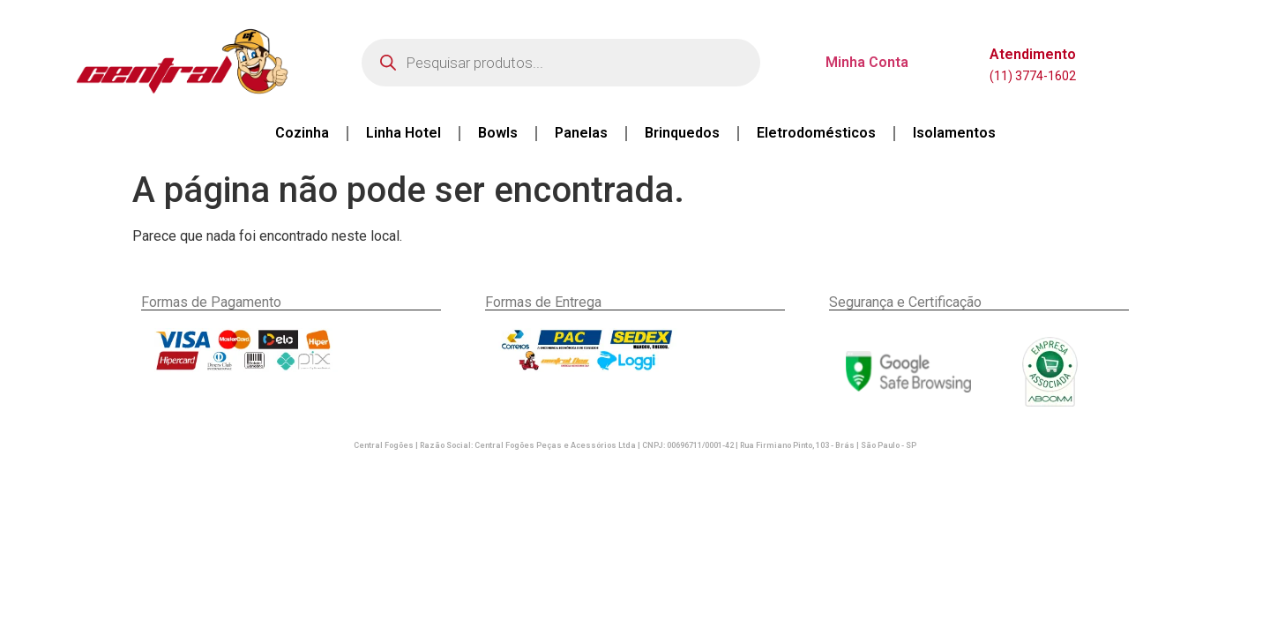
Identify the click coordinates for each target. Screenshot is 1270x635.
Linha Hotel (403, 132)
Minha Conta (867, 62)
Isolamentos (954, 132)
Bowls (498, 132)
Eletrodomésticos (816, 132)
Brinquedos (682, 132)
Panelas (581, 132)
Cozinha (302, 132)
